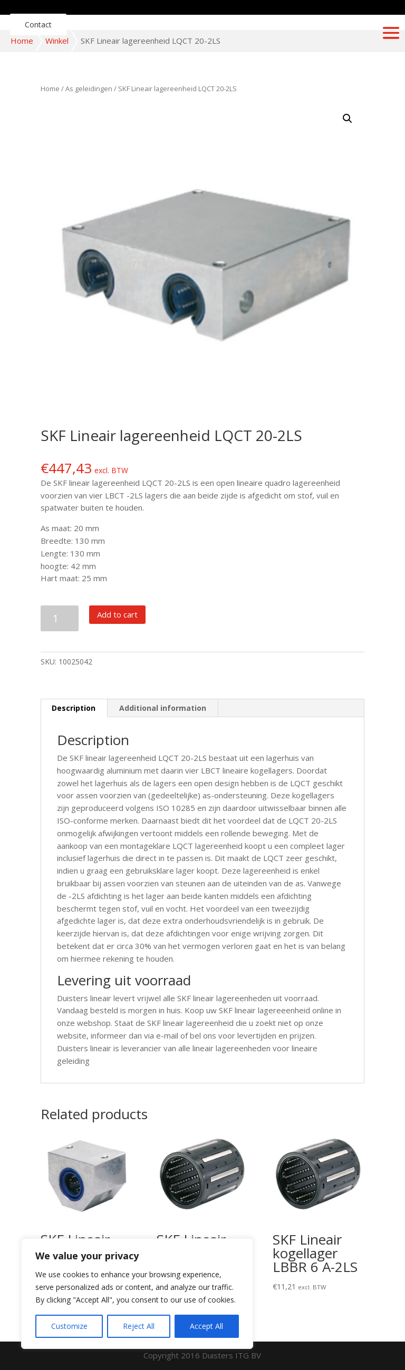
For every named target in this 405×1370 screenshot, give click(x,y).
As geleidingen (88, 88)
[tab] (74, 708)
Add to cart (117, 614)
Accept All (206, 1326)
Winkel (57, 40)
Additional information (162, 708)
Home (22, 40)
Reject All (139, 1326)
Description (73, 708)
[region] (137, 1293)
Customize (69, 1326)
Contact (38, 24)
